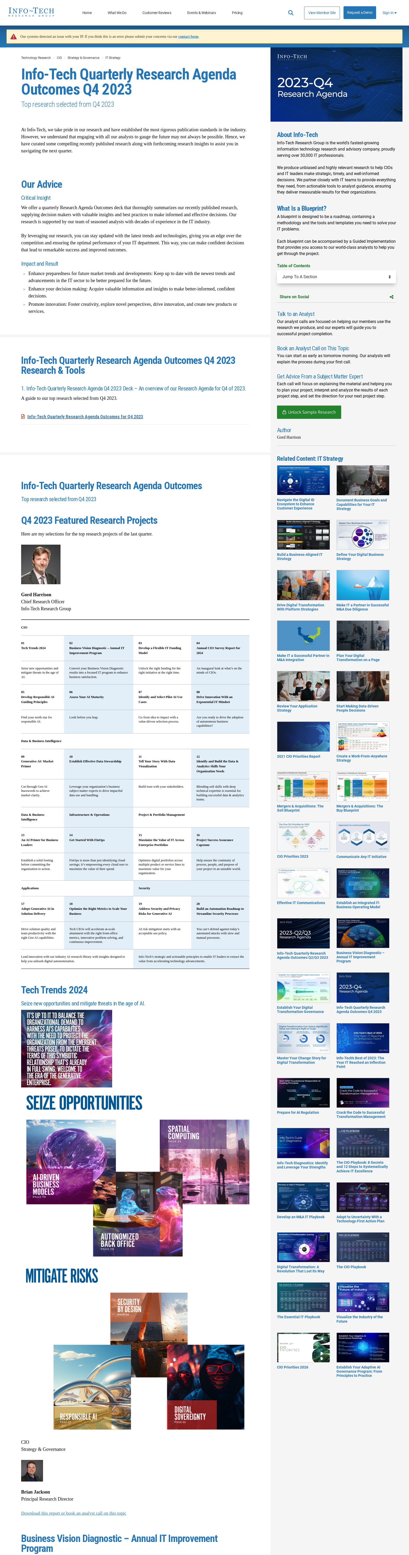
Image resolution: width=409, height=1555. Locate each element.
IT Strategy (113, 58)
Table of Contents (293, 265)
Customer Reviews (156, 13)
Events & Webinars (201, 13)
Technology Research (36, 58)
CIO (59, 58)
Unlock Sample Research (312, 412)
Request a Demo (359, 12)
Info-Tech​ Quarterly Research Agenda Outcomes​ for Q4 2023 (85, 416)
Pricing (237, 13)
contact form (188, 37)
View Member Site (322, 13)
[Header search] (291, 13)
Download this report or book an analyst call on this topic (75, 1512)
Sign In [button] (390, 13)
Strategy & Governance (83, 58)
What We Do (117, 13)
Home (87, 13)
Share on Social (336, 296)
